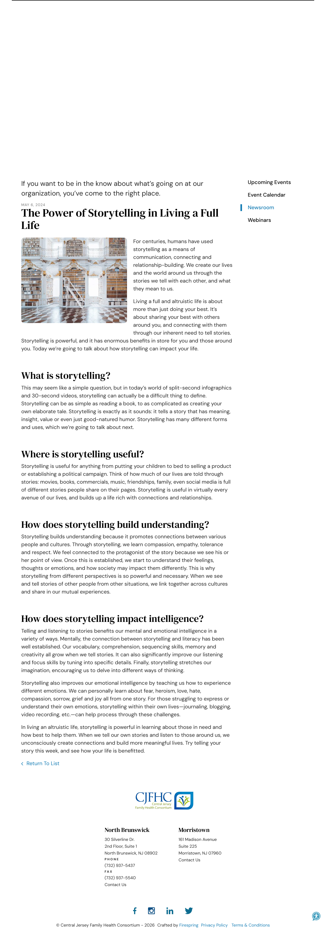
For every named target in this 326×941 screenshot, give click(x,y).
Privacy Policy (214, 924)
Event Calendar (266, 194)
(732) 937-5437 (119, 864)
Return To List (42, 762)
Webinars (259, 219)
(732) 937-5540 (120, 877)
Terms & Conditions (251, 924)
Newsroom (261, 207)
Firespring (188, 924)
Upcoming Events (269, 181)
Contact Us (115, 884)
